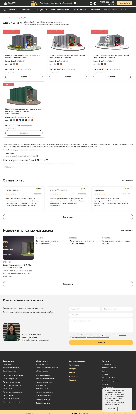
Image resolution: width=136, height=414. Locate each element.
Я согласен (111, 409)
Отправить (101, 343)
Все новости (127, 230)
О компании (106, 364)
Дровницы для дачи (43, 403)
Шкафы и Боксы (80, 10)
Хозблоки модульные (43, 395)
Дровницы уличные (43, 400)
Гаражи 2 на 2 (8, 389)
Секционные (41, 10)
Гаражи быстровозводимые (13, 375)
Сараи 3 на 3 (7, 364)
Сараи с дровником (10, 371)
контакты (111, 4)
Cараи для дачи (8, 361)
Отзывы (105, 374)
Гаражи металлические (11, 382)
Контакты (105, 361)
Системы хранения (77, 361)
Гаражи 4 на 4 (8, 395)
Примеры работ (110, 10)
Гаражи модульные (10, 379)
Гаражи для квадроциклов (12, 392)
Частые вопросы (108, 388)
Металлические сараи (11, 368)
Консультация (124, 3)
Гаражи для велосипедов (12, 402)
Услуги (104, 371)
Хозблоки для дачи (43, 375)
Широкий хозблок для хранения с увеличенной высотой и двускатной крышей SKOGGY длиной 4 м (23, 111)
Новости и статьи (108, 378)
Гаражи (12, 10)
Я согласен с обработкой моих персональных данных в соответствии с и (99, 336)
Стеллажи (95, 10)
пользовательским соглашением (98, 337)
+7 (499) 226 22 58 (106, 2)
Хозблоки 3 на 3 (41, 385)
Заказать (24, 77)
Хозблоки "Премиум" (60, 10)
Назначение (106, 384)
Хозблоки (26, 10)
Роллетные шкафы (42, 364)
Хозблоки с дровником (44, 382)
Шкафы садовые (42, 371)
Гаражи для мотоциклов (12, 385)
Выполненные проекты (110, 381)
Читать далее (9, 167)
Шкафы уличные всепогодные (47, 368)
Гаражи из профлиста (11, 399)
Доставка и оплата (109, 368)
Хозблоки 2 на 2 (42, 389)
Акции (123, 10)
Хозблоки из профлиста (44, 392)
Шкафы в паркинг (42, 361)
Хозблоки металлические (45, 379)
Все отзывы (127, 180)
